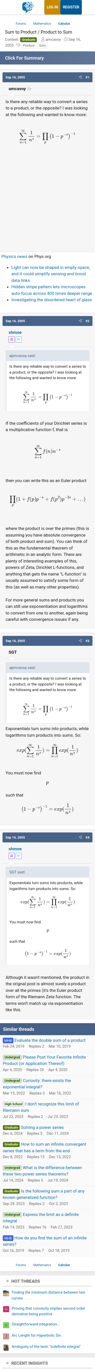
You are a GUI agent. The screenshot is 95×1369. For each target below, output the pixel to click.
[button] (80, 77)
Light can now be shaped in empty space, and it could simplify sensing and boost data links (50, 274)
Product (28, 45)
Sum (42, 45)
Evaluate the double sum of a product (50, 1040)
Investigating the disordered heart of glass (51, 299)
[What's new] (86, 7)
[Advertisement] (47, 198)
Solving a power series (42, 1127)
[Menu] (9, 7)
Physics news (14, 256)
